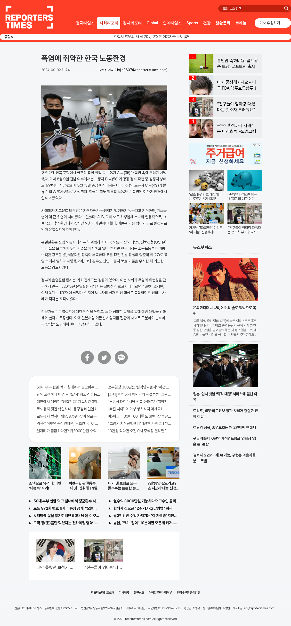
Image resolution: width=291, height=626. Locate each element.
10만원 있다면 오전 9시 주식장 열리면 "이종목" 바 (140, 431)
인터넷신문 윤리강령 (188, 592)
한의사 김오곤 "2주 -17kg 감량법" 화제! (143, 508)
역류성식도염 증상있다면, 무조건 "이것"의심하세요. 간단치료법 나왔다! (69, 423)
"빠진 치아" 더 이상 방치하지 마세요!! (135, 409)
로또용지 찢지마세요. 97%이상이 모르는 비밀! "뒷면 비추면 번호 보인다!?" (69, 416)
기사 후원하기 (269, 23)
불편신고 (139, 592)
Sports (192, 23)
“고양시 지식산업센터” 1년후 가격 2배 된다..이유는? (140, 423)
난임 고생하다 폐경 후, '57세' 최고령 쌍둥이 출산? (69, 394)
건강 (206, 23)
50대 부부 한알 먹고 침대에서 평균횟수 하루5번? (69, 387)
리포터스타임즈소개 (102, 592)
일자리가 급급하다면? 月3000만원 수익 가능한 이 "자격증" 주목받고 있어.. (69, 431)
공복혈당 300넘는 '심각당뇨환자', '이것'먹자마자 (140, 387)
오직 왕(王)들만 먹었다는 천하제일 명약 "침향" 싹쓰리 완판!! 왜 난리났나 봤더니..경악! (66, 523)
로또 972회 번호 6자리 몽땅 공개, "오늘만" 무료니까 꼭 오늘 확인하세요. (66, 508)
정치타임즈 (85, 23)
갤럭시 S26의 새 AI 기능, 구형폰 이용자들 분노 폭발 (152, 36)
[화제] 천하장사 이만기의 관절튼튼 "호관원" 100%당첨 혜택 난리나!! (140, 394)
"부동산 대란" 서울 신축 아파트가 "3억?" (137, 401)
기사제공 (124, 592)
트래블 (241, 23)
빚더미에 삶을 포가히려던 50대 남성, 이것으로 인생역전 (66, 515)
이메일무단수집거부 (160, 592)
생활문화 (222, 23)
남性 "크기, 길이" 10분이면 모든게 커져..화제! (146, 523)
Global (152, 23)
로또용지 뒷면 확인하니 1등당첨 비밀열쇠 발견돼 (69, 409)
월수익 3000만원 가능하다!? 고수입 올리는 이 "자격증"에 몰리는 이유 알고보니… (146, 501)
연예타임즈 (172, 23)
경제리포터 (132, 23)
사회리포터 (108, 23)
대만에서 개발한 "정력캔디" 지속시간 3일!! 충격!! (69, 401)
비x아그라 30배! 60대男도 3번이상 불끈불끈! (140, 416)
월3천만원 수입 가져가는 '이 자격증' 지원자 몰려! (146, 515)
